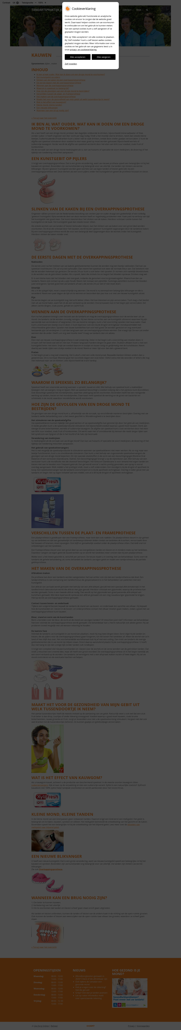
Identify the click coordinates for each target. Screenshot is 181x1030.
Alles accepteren (77, 57)
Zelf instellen (71, 63)
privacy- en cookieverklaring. (83, 49)
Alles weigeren (103, 57)
